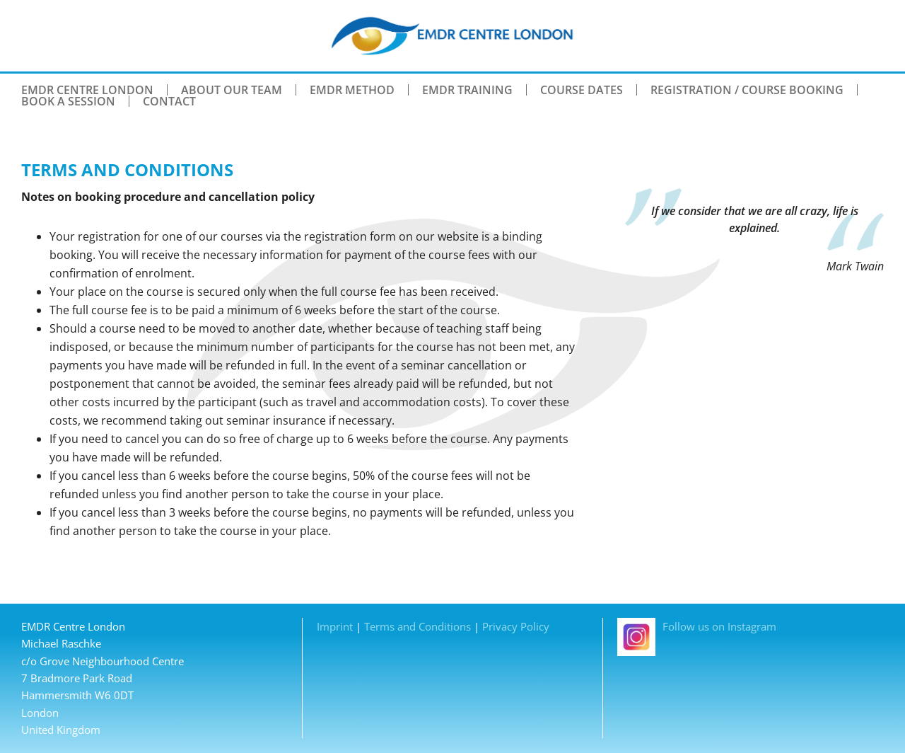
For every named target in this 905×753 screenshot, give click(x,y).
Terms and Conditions (417, 626)
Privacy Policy (515, 626)
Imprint (335, 626)
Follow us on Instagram (696, 626)
